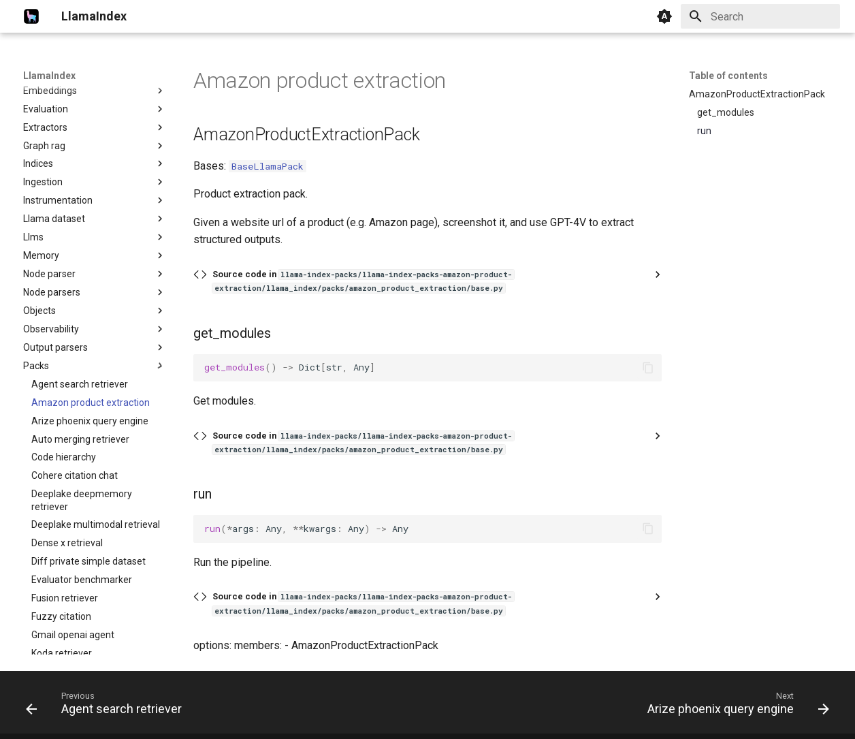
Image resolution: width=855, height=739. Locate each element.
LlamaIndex (49, 75)
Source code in (363, 281)
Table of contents (728, 75)
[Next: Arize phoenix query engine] (735, 706)
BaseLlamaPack (267, 166)
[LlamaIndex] (31, 16)
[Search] (760, 16)
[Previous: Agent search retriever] (107, 706)
